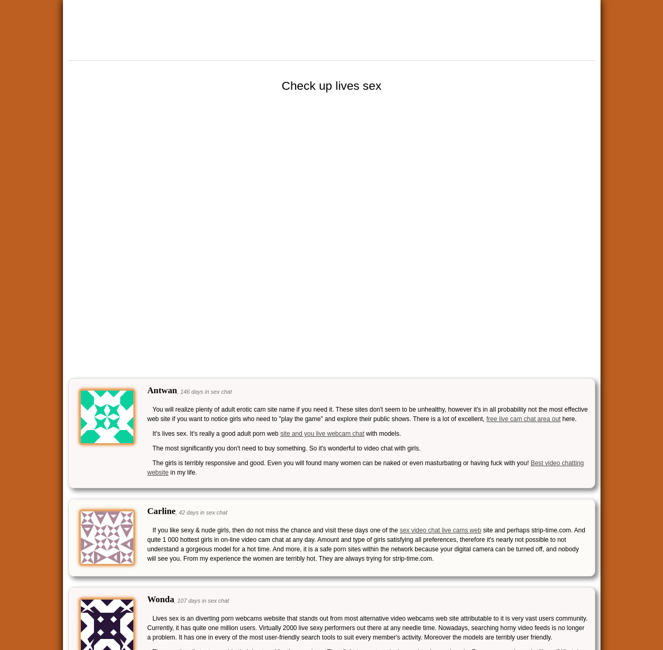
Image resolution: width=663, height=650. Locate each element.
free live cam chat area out (523, 419)
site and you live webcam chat (322, 433)
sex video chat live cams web (440, 530)
